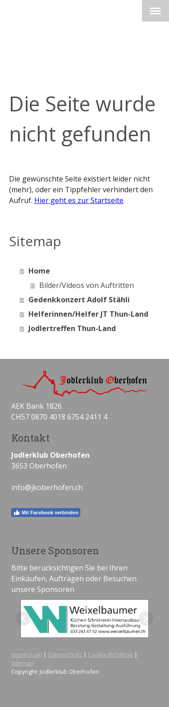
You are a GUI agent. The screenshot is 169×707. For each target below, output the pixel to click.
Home (39, 271)
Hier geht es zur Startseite (78, 200)
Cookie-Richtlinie (110, 654)
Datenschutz (65, 654)
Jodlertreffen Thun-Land (72, 328)
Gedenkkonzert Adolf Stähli (79, 300)
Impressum (26, 654)
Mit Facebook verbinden (45, 512)
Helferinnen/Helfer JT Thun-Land (88, 314)
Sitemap (22, 663)
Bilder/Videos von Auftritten (86, 285)
